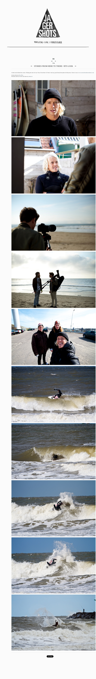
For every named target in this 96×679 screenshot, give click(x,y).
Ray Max (21, 75)
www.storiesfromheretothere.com (86, 72)
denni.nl (30, 76)
